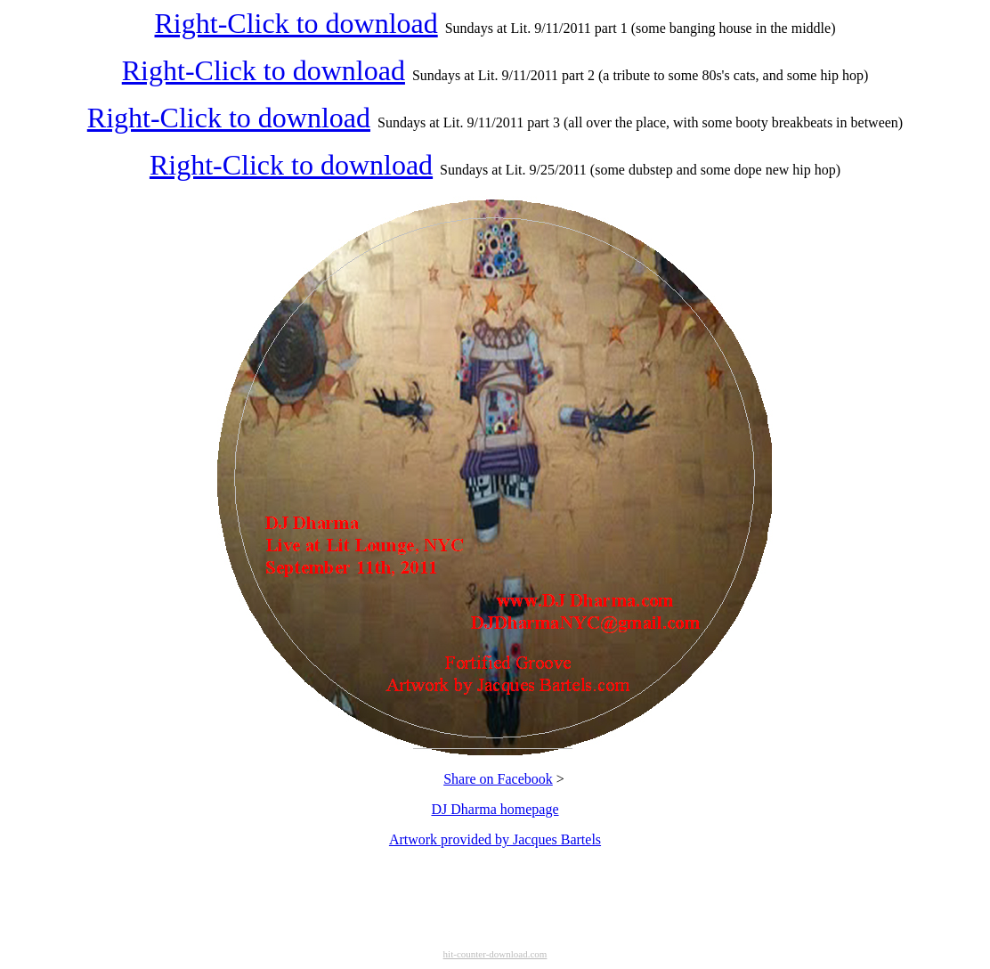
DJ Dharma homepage (494, 809)
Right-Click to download (296, 23)
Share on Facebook (498, 778)
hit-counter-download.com (495, 954)
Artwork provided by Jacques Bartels (495, 839)
